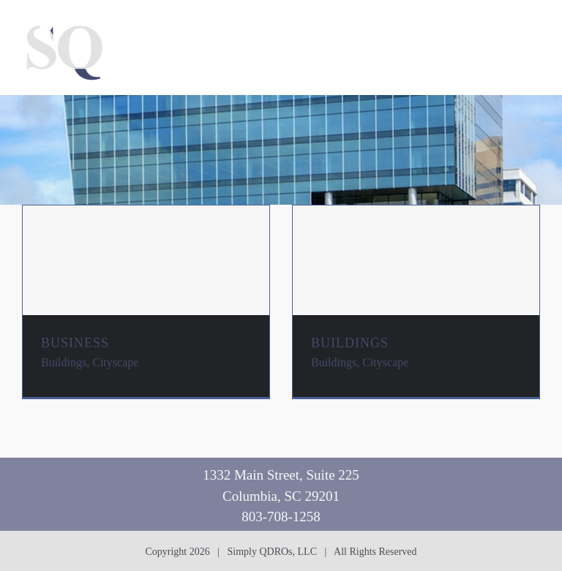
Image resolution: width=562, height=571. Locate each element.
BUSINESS (75, 343)
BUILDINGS (350, 343)
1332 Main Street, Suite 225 (281, 475)
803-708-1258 (281, 516)
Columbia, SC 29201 (281, 496)
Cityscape (115, 362)
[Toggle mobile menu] (532, 22)
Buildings (63, 362)
